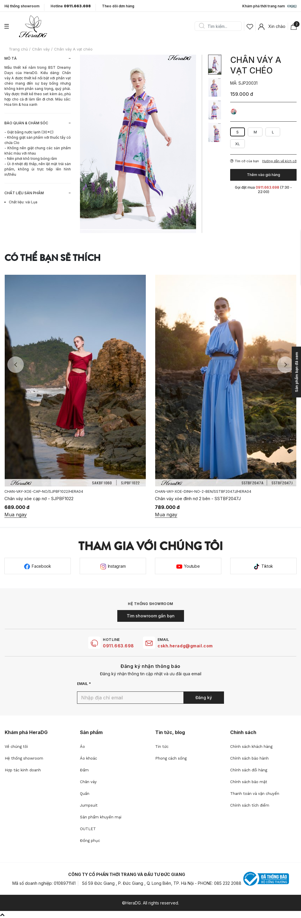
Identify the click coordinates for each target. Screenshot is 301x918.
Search (201, 26)
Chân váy (88, 782)
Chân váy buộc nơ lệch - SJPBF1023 (40, 498)
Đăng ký (203, 697)
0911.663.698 (118, 645)
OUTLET (88, 829)
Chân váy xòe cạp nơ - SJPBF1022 (189, 498)
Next (285, 364)
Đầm (84, 770)
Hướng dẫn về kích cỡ (279, 161)
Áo (82, 746)
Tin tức (161, 746)
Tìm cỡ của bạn (244, 161)
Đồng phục (90, 840)
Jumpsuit (89, 805)
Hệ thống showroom (21, 6)
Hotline (71, 6)
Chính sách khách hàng (251, 746)
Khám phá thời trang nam (269, 6)
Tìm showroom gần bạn (151, 615)
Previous (15, 364)
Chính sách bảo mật (248, 782)
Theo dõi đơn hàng (118, 6)
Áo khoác (88, 758)
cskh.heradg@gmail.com (185, 645)
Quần (84, 793)
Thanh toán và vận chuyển (254, 793)
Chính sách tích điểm (249, 805)
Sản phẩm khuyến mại (100, 817)
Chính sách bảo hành (249, 758)
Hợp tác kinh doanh (23, 770)
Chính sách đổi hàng (248, 770)
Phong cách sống (171, 758)
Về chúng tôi (16, 746)
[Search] (220, 26)
